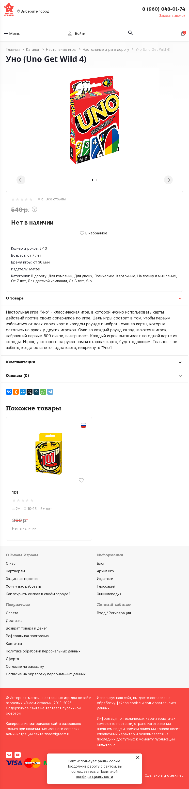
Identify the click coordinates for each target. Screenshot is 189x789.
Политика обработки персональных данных (43, 651)
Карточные (125, 276)
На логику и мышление (156, 276)
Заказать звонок (172, 16)
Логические (104, 276)
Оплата (12, 613)
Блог (101, 563)
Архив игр (105, 571)
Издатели (105, 579)
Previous (20, 179)
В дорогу (39, 276)
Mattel (34, 269)
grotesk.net (173, 775)
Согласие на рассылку (25, 666)
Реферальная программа (27, 636)
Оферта (12, 659)
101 (15, 492)
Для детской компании (47, 281)
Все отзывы (56, 199)
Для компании (60, 276)
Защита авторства (22, 579)
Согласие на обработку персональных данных (46, 674)
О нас (11, 563)
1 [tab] (92, 180)
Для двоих (83, 276)
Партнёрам (15, 571)
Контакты (14, 643)
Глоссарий (106, 586)
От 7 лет (18, 281)
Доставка (14, 620)
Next (168, 179)
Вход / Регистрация (114, 613)
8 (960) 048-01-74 (163, 9)
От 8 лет (76, 281)
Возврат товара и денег (26, 628)
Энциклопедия (109, 594)
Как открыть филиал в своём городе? (38, 594)
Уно (89, 281)
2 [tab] (96, 180)
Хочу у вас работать (23, 586)
